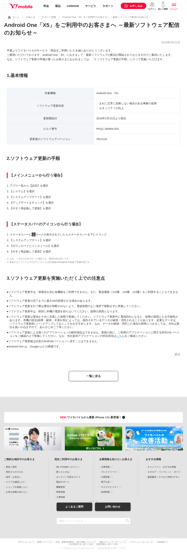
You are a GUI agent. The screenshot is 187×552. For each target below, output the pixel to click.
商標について (43, 542)
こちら (120, 335)
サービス (90, 6)
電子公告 (105, 482)
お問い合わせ (112, 506)
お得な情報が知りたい (17, 492)
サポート (107, 6)
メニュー (174, 9)
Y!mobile (21, 6)
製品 (58, 6)
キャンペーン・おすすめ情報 (162, 467)
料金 (46, 6)
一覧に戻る (93, 376)
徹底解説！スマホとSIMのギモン (164, 477)
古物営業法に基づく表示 (107, 544)
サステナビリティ (110, 487)
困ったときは (62, 472)
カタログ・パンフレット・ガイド (164, 472)
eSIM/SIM (73, 6)
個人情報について (85, 542)
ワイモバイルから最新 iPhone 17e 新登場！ (93, 417)
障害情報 (60, 492)
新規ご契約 (11, 467)
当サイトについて (26, 542)
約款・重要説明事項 (65, 542)
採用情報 (105, 492)
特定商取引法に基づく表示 (81, 544)
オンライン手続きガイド (68, 477)
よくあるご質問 (74, 506)
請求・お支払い (13, 477)
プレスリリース (108, 472)
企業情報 (105, 467)
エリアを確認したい (16, 482)
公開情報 (105, 477)
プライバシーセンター (140, 542)
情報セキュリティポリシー (111, 542)
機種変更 (60, 487)
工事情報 (60, 497)
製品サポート (62, 482)
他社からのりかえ (14, 472)
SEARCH (127, 521)
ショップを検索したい (17, 487)
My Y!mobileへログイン (67, 467)
